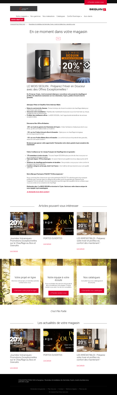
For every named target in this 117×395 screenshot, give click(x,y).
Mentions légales (71, 389)
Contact (61, 389)
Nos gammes (35, 16)
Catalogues (61, 16)
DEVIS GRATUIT (17, 20)
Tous (58, 38)
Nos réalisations (49, 16)
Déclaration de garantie (37, 389)
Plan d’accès (52, 389)
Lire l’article (14, 251)
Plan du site (83, 389)
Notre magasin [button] (22, 16)
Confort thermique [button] (74, 16)
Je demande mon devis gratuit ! (38, 192)
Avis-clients (88, 16)
